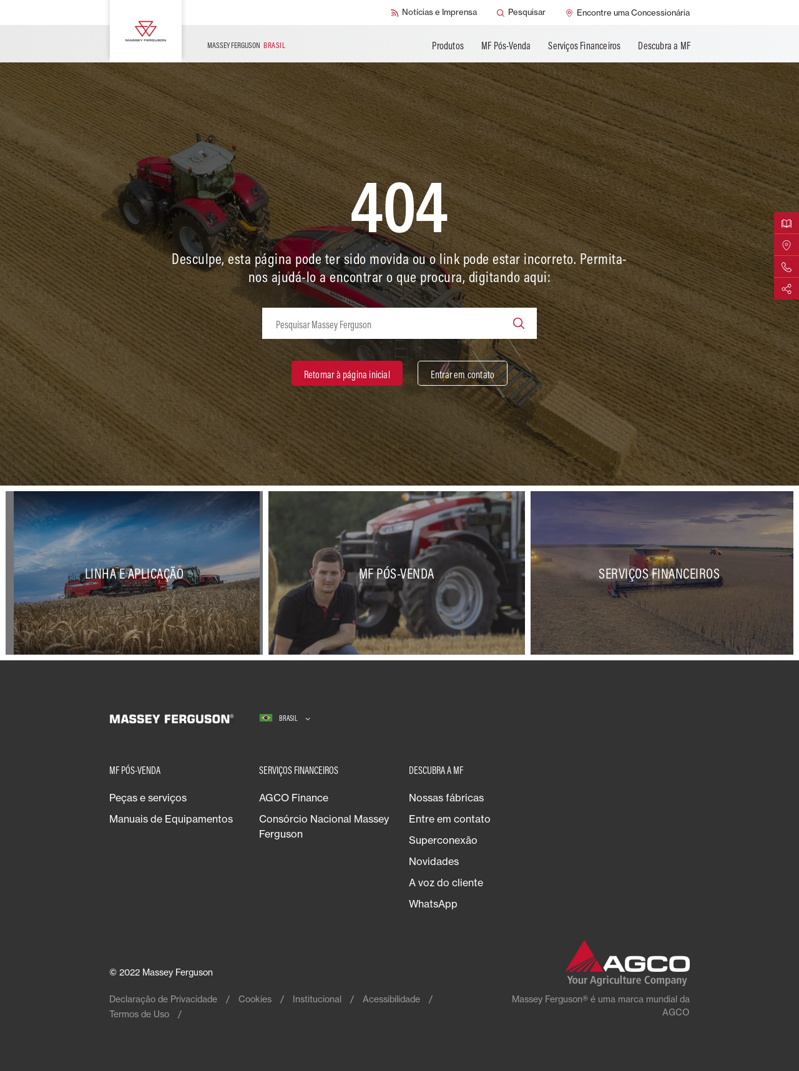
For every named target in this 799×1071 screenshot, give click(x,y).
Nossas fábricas (446, 797)
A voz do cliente (446, 882)
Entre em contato (450, 819)
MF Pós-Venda (506, 45)
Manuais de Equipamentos (171, 819)
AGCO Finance (293, 797)
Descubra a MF (664, 45)
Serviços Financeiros (584, 45)
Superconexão (443, 840)
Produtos (448, 45)
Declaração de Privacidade (163, 999)
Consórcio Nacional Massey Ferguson (324, 826)
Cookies (255, 999)
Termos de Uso (139, 1014)
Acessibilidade (391, 999)
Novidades (434, 861)
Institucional (317, 999)
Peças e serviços (148, 797)
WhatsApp (433, 903)
